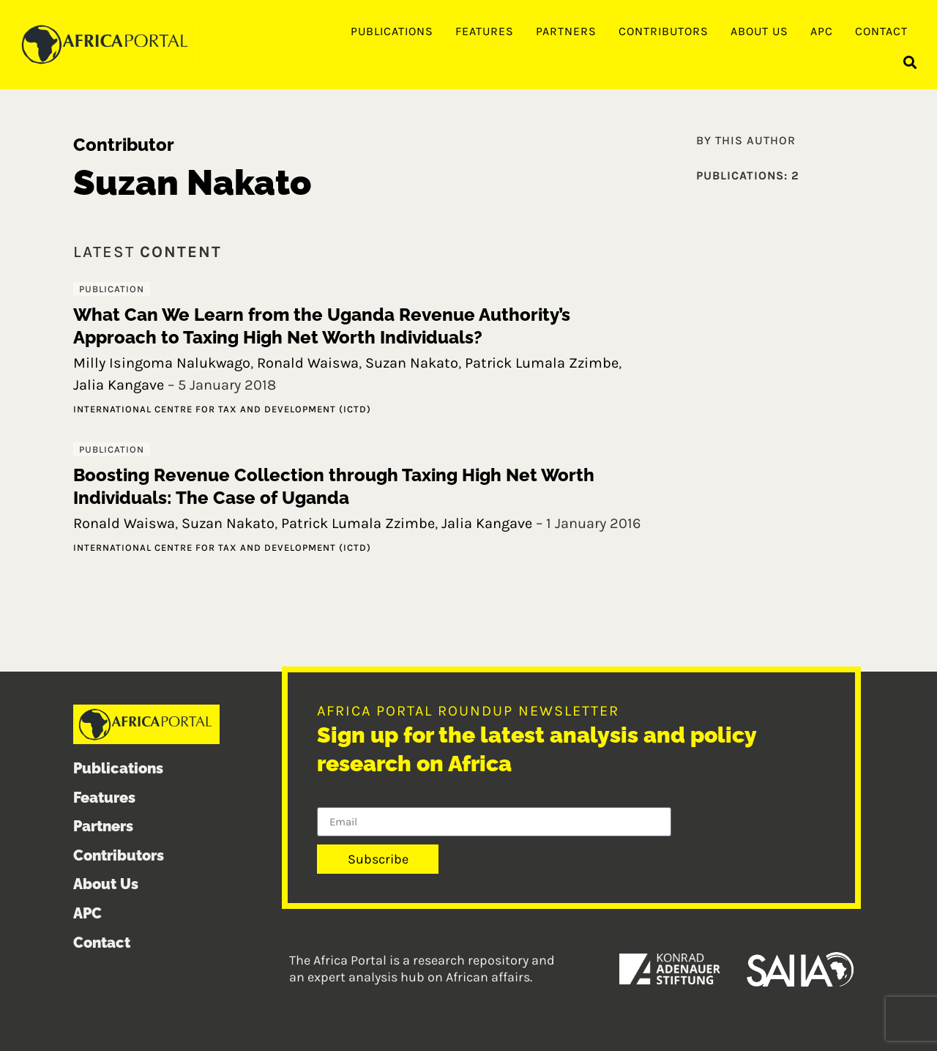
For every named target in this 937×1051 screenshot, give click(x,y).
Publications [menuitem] (392, 31)
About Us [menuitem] (759, 31)
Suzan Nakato (411, 362)
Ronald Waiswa (308, 362)
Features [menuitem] (484, 31)
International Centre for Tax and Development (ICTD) (222, 409)
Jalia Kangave (118, 384)
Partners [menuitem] (566, 31)
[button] (910, 63)
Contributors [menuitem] (664, 31)
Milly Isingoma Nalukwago (161, 362)
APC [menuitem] (821, 31)
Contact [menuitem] (881, 31)
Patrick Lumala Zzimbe (542, 362)
